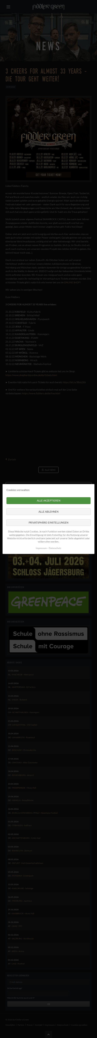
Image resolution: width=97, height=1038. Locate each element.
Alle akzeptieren (48, 500)
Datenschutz (55, 548)
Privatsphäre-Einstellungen (48, 522)
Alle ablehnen (48, 511)
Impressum (41, 548)
